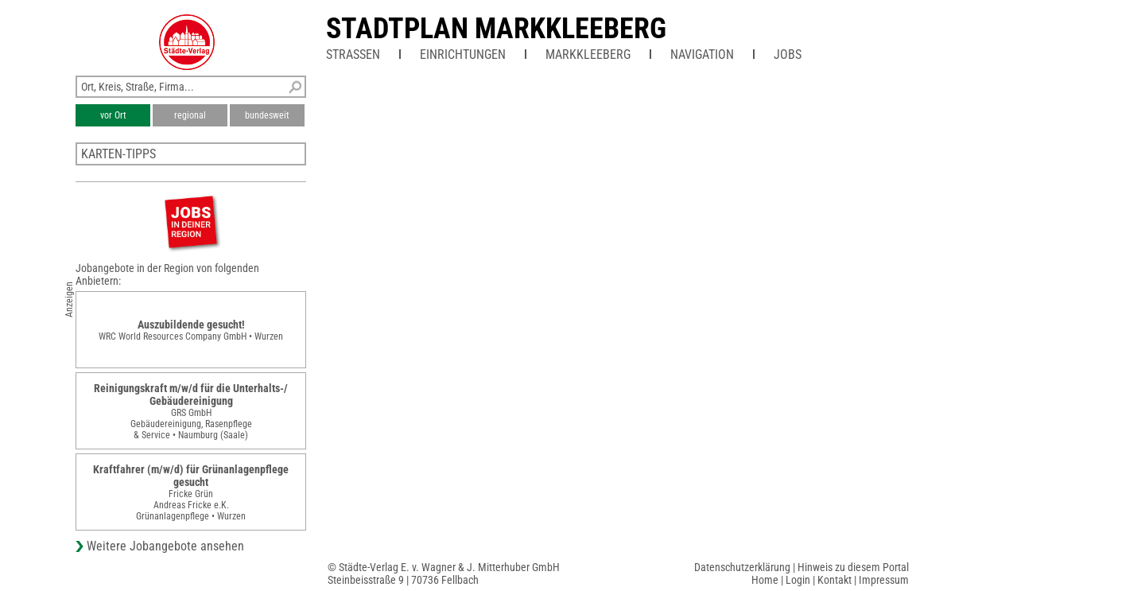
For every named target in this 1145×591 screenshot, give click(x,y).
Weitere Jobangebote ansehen (165, 546)
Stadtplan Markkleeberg (496, 28)
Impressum (884, 580)
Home (764, 580)
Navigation (702, 54)
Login (798, 580)
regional (190, 115)
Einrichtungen (463, 54)
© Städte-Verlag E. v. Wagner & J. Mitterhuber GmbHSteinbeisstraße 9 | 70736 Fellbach (444, 573)
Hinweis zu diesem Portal (853, 567)
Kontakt (834, 580)
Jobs (788, 54)
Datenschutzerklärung (742, 567)
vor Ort (113, 115)
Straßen (353, 54)
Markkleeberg (588, 54)
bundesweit (267, 115)
